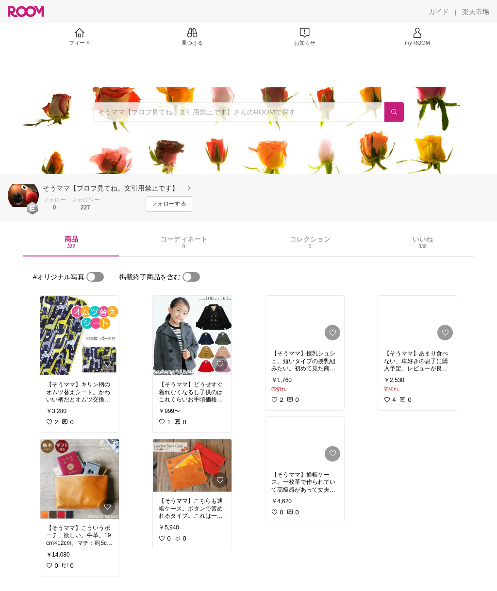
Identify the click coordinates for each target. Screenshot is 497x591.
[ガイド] (439, 11)
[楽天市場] (475, 11)
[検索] (394, 112)
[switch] (95, 277)
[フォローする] (169, 204)
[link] (79, 335)
